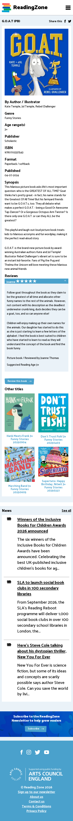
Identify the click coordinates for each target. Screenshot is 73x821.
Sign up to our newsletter (36, 792)
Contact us (36, 801)
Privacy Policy (36, 811)
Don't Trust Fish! (53, 419)
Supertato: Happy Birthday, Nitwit (53, 470)
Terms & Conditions (36, 806)
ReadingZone (30, 7)
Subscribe (36, 729)
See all (66, 511)
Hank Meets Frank (20, 419)
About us (36, 797)
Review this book (19, 381)
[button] (68, 7)
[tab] (36, 281)
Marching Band (20, 471)
